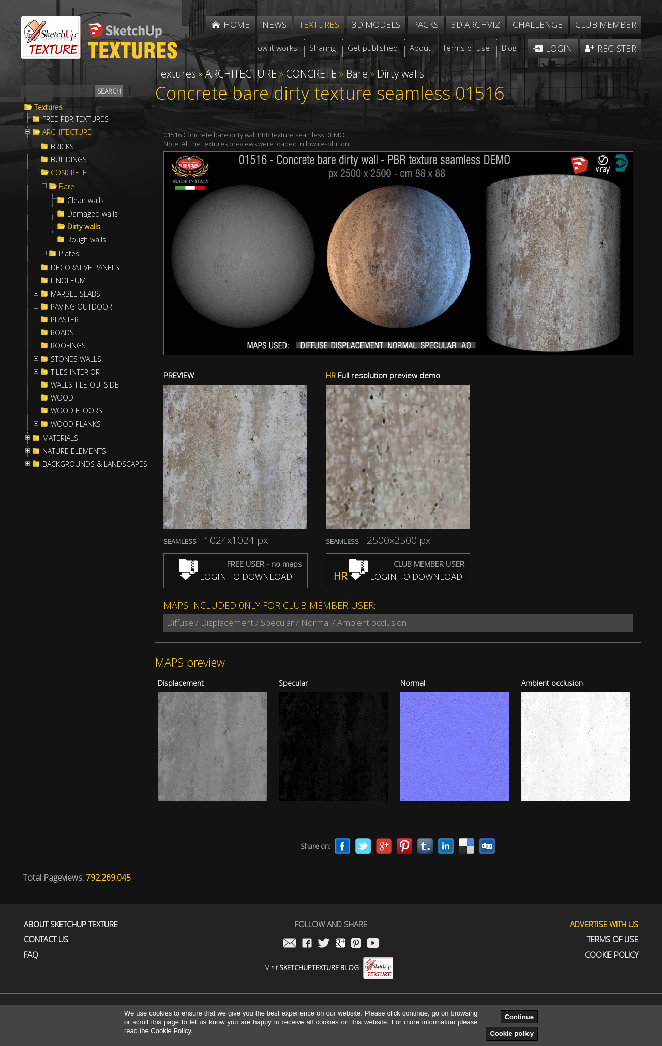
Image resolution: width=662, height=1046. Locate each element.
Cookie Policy (611, 955)
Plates (69, 253)
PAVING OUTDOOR (81, 307)
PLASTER (65, 320)
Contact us (46, 939)
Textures (48, 107)
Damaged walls (92, 214)
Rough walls (86, 239)
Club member (605, 24)
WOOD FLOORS (76, 411)
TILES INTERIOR (75, 372)
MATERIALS (60, 438)
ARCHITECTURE (67, 132)
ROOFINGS (68, 345)
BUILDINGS (69, 159)
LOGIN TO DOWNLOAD (235, 576)
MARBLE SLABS (75, 294)
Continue (519, 1017)
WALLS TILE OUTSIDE (85, 385)
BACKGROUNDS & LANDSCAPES (94, 464)
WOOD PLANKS (76, 424)
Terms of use (612, 939)
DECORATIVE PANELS (85, 267)
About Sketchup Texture (71, 924)
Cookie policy (512, 1033)
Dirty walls (83, 227)
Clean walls (85, 200)
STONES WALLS (76, 359)
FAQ (31, 955)
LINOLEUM (68, 280)
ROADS (62, 332)
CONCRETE (69, 172)
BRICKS (62, 146)
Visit (329, 967)
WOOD (62, 398)
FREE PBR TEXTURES (75, 119)
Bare (66, 186)
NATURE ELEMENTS (74, 451)
